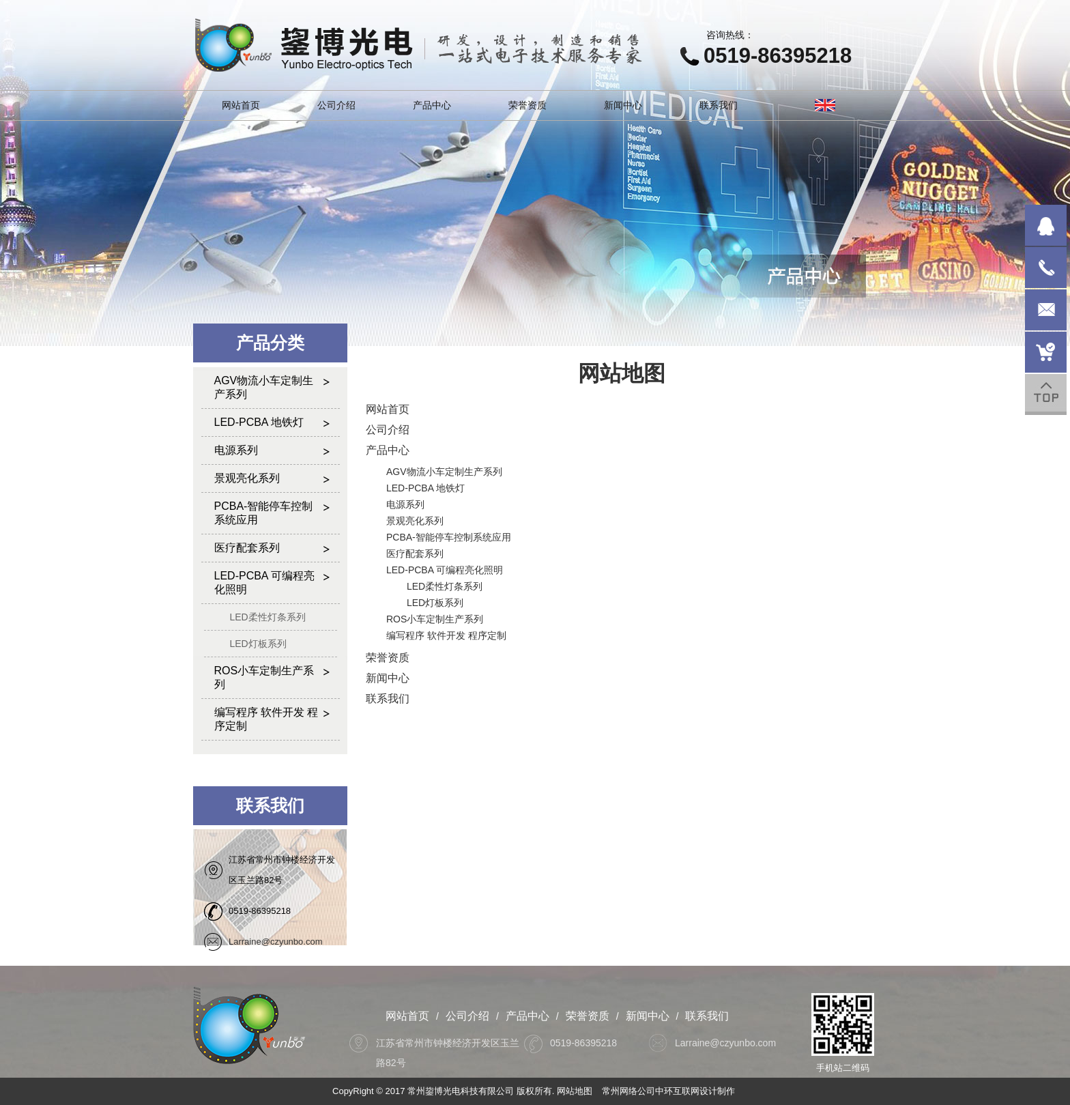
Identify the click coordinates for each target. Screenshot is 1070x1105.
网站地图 (574, 1091)
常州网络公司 (628, 1091)
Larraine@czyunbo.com (275, 941)
